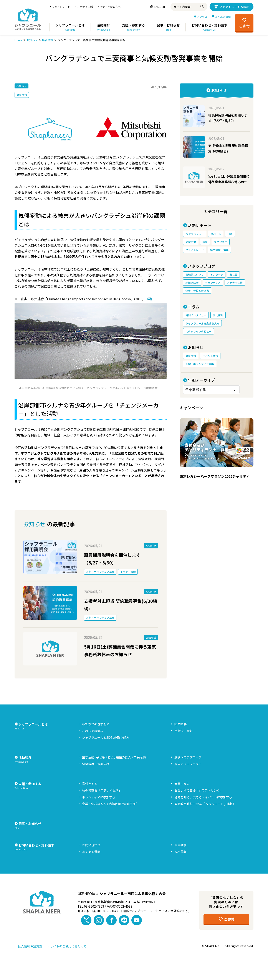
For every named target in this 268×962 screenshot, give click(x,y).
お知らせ (32, 40)
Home (18, 40)
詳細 (150, 299)
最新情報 (47, 40)
